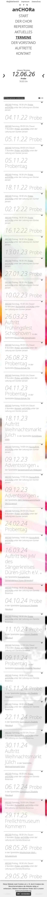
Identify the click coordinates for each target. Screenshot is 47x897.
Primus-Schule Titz (22, 368)
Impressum (25, 1)
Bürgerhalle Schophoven (24, 337)
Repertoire (23, 26)
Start (23, 15)
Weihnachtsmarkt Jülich (15, 766)
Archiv (8, 104)
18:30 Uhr (23, 81)
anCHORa (9, 107)
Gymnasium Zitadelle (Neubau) (27, 668)
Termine (23, 37)
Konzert (18, 408)
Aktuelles (23, 32)
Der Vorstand (23, 42)
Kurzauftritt (20, 306)
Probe (23, 78)
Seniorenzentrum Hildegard (29, 469)
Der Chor (23, 21)
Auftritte (23, 48)
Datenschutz (36, 1)
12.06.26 (23, 74)
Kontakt (23, 53)
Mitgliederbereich (12, 1)
